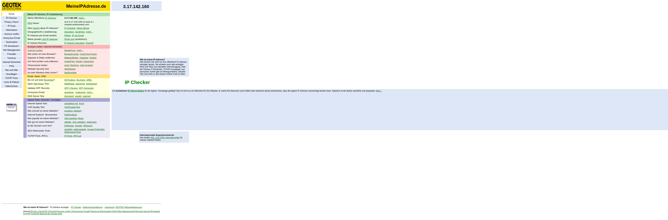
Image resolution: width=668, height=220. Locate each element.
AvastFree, (69, 61)
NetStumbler (70, 72)
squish (78, 96)
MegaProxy (69, 50)
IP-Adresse (50, 18)
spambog (68, 92)
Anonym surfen (35, 50)
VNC (115, 211)
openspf (87, 96)
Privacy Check (37, 211)
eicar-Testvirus (71, 65)
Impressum (110, 207)
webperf (77, 111)
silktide (67, 122)
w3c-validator (79, 122)
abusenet (80, 84)
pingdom (68, 111)
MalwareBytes (71, 57)
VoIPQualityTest (72, 107)
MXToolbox (69, 80)
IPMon (67, 35)
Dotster (78, 125)
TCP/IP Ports (30, 214)
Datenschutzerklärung (92, 207)
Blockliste (48, 80)
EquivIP (90, 43)
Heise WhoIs (83, 28)
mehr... (82, 18)
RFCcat (77, 136)
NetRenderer (70, 114)
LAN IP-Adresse (50, 39)
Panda (79, 61)
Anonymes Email (81, 211)
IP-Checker (69, 28)
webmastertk (79, 129)
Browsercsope (71, 54)
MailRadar (69, 84)
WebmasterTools (72, 132)
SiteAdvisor (69, 69)
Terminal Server (143, 211)
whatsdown (91, 84)
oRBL (89, 80)
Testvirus (95, 211)
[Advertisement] (164, 35)
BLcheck (81, 80)
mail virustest (86, 65)
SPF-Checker (70, 88)
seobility (68, 129)
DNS (30, 23)
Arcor (81, 103)
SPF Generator (86, 88)
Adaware (83, 57)
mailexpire (80, 92)
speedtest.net (71, 103)
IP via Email (78, 35)
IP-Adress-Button (136, 91)
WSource (88, 125)
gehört (36, 28)
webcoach (92, 122)
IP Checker (137, 82)
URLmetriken (70, 118)
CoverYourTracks (88, 54)
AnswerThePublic (96, 129)
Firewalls (155, 211)
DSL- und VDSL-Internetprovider (165, 137)
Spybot (93, 57)
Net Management (126, 211)
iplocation (69, 32)
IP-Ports (68, 136)
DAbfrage (69, 125)
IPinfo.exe (69, 39)
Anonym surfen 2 (64, 211)
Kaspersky (88, 61)
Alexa (80, 118)
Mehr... (379, 91)
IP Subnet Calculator (74, 43)
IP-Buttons (42, 214)
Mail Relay (39, 84)
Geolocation (105, 211)
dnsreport (69, 96)
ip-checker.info (54, 214)
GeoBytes (80, 32)
